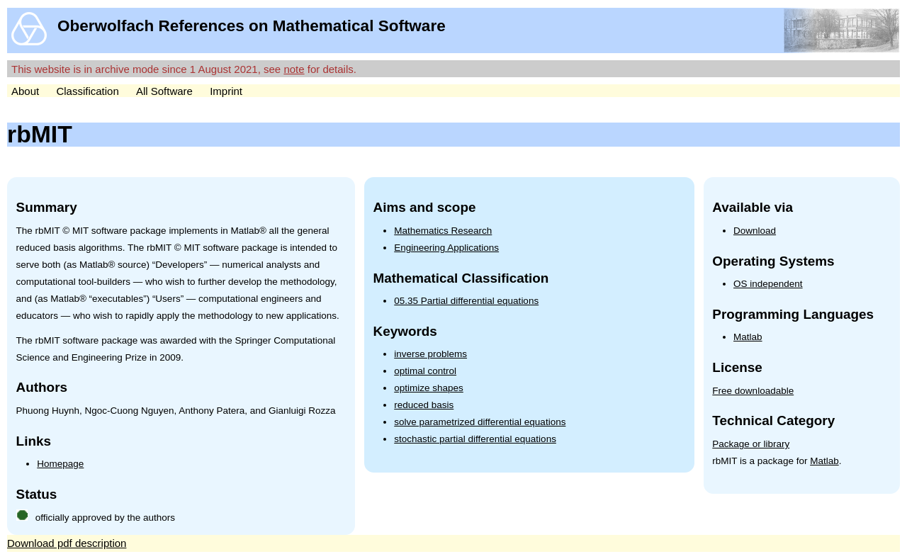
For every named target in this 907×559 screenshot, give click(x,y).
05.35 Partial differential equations (466, 300)
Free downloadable (753, 390)
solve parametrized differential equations (479, 422)
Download (754, 230)
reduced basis (424, 405)
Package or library (750, 444)
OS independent (768, 283)
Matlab (747, 337)
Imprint (226, 91)
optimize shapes (428, 388)
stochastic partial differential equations (475, 439)
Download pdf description (66, 543)
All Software (164, 91)
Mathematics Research (443, 230)
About (25, 91)
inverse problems (430, 354)
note (293, 69)
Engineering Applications (446, 247)
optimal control (425, 371)
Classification (87, 91)
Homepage (60, 463)
